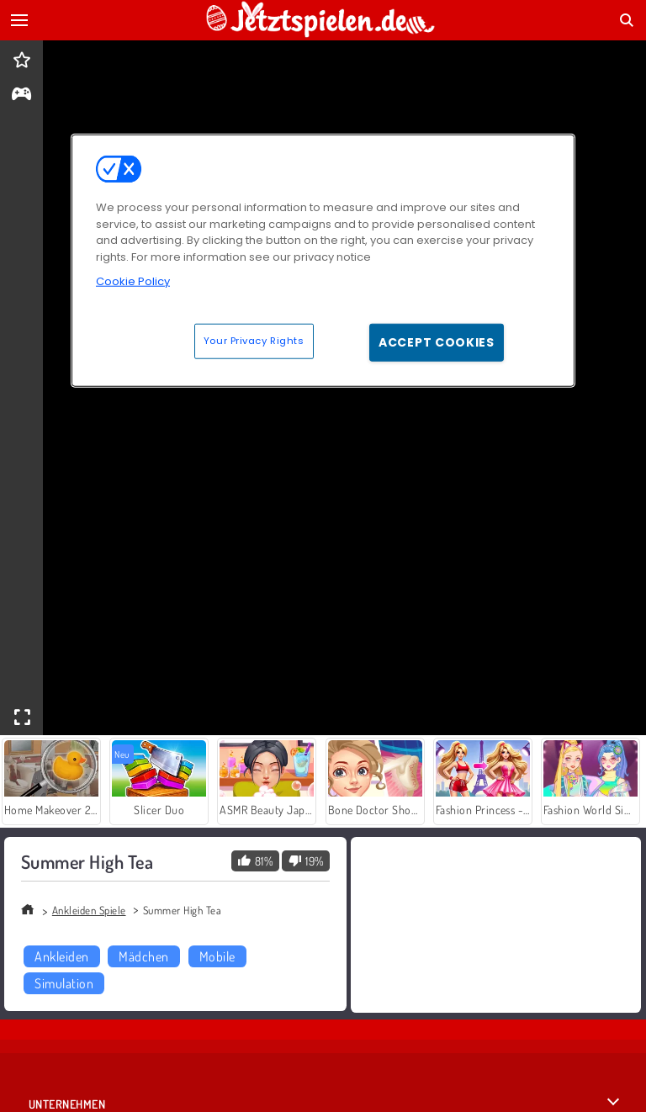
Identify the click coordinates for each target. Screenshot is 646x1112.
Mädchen (143, 956)
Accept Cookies (437, 342)
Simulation (63, 983)
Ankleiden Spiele (89, 910)
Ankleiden (61, 956)
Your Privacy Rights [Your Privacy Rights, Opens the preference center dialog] (254, 340)
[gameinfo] (21, 95)
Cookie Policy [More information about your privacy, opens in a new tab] (133, 281)
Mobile (217, 956)
